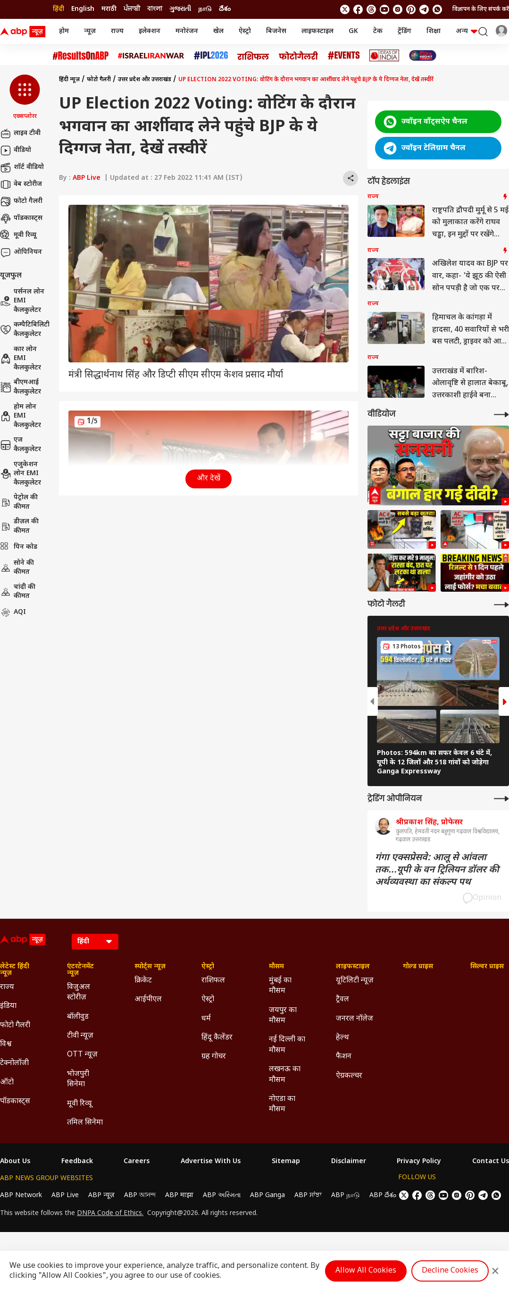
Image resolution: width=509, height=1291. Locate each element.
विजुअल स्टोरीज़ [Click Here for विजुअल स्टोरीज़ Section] (78, 992)
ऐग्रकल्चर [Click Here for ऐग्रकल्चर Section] (349, 1076)
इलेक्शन (149, 31)
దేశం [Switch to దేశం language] (225, 9)
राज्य (117, 31)
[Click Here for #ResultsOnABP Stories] (80, 55)
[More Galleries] (501, 604)
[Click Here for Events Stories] (344, 55)
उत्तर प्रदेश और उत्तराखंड (144, 80)
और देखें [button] (208, 479)
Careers (137, 1161)
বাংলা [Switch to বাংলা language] (154, 9)
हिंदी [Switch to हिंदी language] (58, 9)
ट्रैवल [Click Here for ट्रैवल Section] (342, 1000)
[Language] (95, 941)
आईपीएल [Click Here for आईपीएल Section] (148, 1000)
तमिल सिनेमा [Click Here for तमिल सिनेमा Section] (85, 1123)
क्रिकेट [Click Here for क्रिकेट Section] (143, 981)
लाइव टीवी (20, 133)
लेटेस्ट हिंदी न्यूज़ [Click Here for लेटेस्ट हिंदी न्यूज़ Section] (14, 970)
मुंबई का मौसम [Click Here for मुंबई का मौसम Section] (280, 986)
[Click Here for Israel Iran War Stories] (151, 56)
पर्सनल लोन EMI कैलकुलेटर (22, 301)
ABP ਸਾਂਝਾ (308, 1195)
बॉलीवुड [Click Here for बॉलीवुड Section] (78, 1017)
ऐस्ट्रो (245, 31)
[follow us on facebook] (358, 9)
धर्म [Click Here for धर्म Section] (206, 1019)
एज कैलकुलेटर (20, 445)
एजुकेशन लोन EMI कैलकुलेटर (20, 473)
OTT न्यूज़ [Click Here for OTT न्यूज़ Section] (82, 1055)
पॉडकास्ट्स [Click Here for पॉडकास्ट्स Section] (15, 1102)
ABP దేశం (382, 1195)
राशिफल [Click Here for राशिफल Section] (213, 981)
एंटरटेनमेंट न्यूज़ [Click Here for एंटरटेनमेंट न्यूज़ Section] (80, 970)
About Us (15, 1161)
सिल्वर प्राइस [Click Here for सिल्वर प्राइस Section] (487, 967)
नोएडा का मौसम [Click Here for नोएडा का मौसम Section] (282, 1104)
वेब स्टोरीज (21, 184)
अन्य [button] (466, 31)
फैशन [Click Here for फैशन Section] (343, 1057)
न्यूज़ (90, 31)
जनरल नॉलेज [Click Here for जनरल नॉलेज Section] (354, 1019)
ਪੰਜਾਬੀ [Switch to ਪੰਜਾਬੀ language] (132, 9)
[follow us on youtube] (384, 9)
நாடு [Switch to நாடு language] (205, 9)
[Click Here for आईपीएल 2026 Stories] (211, 55)
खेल (218, 31)
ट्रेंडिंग (404, 31)
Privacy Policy (419, 1161)
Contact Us (490, 1161)
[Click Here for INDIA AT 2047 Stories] (423, 55)
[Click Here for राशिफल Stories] (253, 55)
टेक (378, 31)
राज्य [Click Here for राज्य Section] (7, 987)
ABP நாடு (345, 1195)
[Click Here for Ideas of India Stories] (384, 55)
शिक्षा (433, 31)
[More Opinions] (501, 798)
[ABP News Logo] (24, 31)
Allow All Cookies (365, 1271)
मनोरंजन (186, 31)
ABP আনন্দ (140, 1195)
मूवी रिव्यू (18, 235)
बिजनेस (276, 31)
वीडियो (15, 150)
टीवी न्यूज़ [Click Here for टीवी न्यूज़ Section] (80, 1036)
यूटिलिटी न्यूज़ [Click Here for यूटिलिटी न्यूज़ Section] (355, 981)
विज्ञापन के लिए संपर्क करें (480, 9)
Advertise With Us (211, 1161)
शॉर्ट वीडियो (22, 167)
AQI (13, 612)
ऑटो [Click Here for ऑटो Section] (7, 1083)
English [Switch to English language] (82, 9)
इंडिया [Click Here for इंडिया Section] (8, 1006)
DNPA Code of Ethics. (110, 1213)
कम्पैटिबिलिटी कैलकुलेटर (25, 329)
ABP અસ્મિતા (222, 1195)
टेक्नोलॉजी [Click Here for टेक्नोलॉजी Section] (14, 1063)
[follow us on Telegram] (424, 9)
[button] (25, 98)
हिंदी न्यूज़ (69, 80)
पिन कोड (18, 547)
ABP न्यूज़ (101, 1195)
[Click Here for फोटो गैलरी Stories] (298, 55)
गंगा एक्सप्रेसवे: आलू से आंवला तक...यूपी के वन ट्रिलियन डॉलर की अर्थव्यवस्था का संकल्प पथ (437, 870)
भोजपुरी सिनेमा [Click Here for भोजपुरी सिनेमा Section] (78, 1079)
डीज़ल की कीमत (19, 526)
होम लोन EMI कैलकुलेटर (20, 416)
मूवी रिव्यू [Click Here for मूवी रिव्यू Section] (79, 1104)
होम (64, 31)
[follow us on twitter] (344, 9)
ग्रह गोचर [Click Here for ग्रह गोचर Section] (213, 1057)
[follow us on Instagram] (397, 9)
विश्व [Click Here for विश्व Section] (6, 1044)
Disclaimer (348, 1161)
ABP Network (21, 1195)
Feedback (77, 1161)
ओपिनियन (21, 252)
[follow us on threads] (371, 9)
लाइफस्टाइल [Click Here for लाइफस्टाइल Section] (353, 967)
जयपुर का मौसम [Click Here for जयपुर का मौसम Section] (283, 1016)
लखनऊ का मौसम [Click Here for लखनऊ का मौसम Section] (284, 1075)
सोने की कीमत (17, 568)
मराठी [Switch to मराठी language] (109, 9)
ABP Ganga (267, 1195)
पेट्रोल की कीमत (19, 502)
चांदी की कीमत (17, 592)
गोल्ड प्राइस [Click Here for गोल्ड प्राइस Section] (418, 967)
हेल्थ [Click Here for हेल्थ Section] (342, 1038)
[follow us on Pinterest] (411, 9)
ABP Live (86, 178)
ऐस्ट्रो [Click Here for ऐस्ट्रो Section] (207, 967)
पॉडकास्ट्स (21, 218)
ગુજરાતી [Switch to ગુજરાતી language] (180, 9)
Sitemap (286, 1161)
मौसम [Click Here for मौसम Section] (276, 967)
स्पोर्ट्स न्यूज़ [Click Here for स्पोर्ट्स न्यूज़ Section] (150, 967)
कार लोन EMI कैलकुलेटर (20, 358)
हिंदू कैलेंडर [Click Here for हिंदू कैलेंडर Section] (217, 1038)
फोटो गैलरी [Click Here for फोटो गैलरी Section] (15, 1026)
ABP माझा (179, 1195)
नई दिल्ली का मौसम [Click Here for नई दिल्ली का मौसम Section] (287, 1045)
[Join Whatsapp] (437, 9)
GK (353, 31)
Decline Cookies (450, 1271)
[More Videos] (501, 414)
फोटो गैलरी (21, 201)
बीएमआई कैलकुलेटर (20, 387)
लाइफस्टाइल (317, 31)
